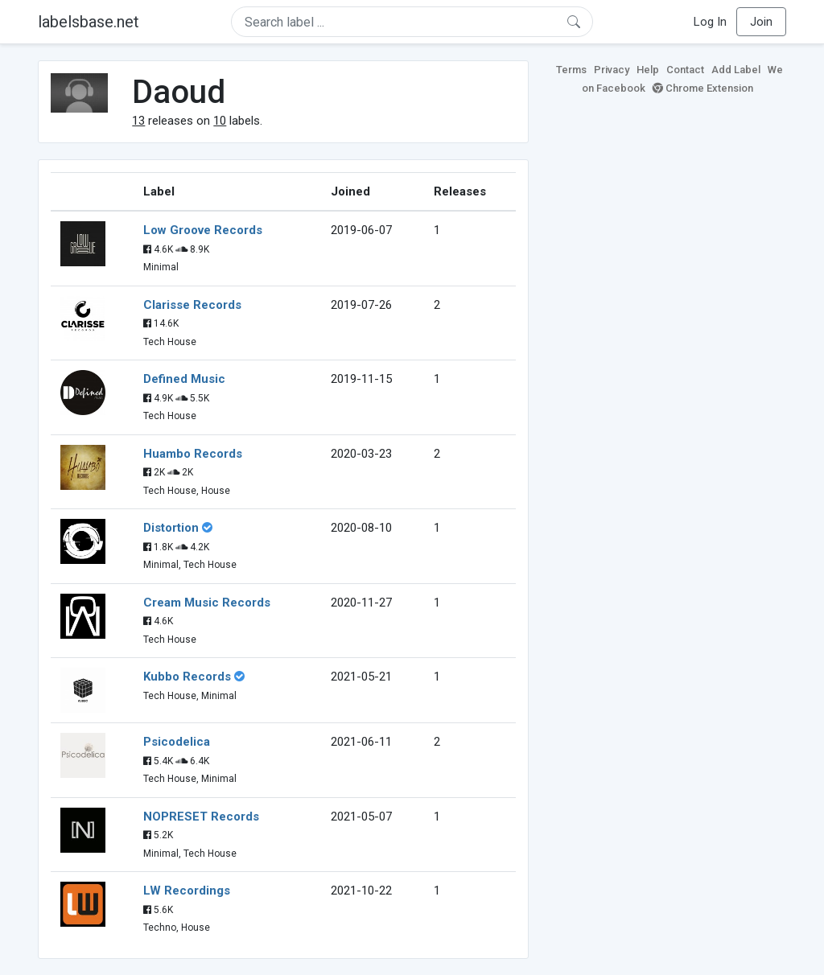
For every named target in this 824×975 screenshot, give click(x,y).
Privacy (611, 70)
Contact (685, 70)
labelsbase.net (88, 21)
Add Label (735, 70)
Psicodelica (176, 741)
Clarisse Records (192, 305)
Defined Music (184, 379)
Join (761, 21)
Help (648, 70)
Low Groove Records (202, 230)
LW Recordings (186, 890)
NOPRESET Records (201, 816)
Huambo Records (192, 453)
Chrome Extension (703, 88)
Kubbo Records (187, 676)
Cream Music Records (206, 602)
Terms (571, 70)
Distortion (171, 527)
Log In (710, 21)
